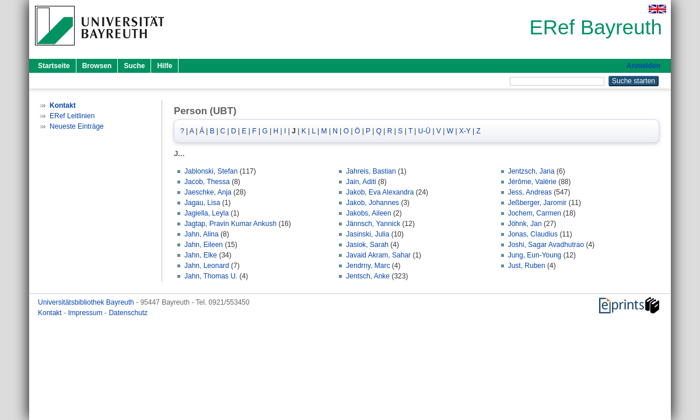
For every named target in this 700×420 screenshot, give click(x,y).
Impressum (86, 313)
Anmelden (643, 66)
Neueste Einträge (77, 126)
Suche (134, 66)
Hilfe (164, 66)
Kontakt (51, 313)
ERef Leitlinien (72, 116)
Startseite (54, 66)
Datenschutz (128, 313)
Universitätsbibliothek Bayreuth (87, 302)
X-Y (465, 131)
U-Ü (424, 131)
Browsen (97, 66)
